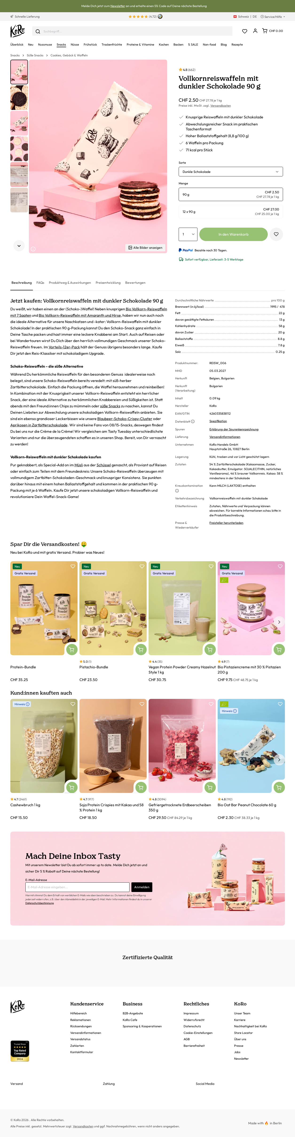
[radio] (231, 194)
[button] (19, 72)
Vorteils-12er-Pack (64, 347)
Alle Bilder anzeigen (145, 247)
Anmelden (141, 887)
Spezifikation (218, 421)
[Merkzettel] (245, 31)
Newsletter (117, 6)
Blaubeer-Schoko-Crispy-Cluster (124, 418)
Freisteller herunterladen (226, 523)
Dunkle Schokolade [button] (197, 172)
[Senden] (37, 31)
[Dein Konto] (255, 31)
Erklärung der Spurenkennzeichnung (234, 429)
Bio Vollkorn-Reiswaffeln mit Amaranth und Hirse (80, 315)
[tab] (21, 283)
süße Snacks (110, 406)
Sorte (182, 162)
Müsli (79, 465)
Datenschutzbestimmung (39, 903)
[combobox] (132, 31)
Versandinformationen (224, 437)
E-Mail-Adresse (36, 880)
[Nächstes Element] (19, 245)
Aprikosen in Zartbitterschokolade (38, 425)
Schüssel (104, 465)
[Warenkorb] (272, 30)
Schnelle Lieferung (25, 16)
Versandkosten (220, 105)
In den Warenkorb (233, 234)
